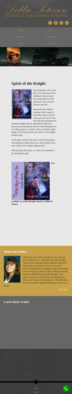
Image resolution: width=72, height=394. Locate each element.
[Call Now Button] (65, 388)
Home (20, 30)
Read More (63, 290)
